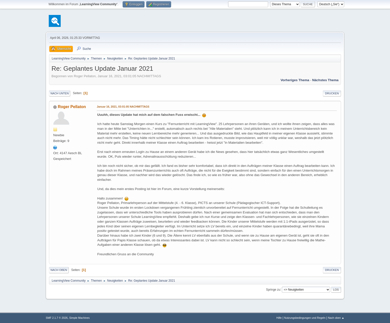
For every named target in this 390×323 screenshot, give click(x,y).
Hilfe (279, 317)
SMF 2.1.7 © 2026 (57, 317)
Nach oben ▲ (336, 317)
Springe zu (273, 289)
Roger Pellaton (72, 107)
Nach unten (59, 93)
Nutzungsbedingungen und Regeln (304, 317)
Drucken (332, 93)
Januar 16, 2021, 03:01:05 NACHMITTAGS (123, 106)
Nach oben (58, 269)
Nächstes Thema (325, 80)
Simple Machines (79, 317)
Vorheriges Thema (295, 80)
